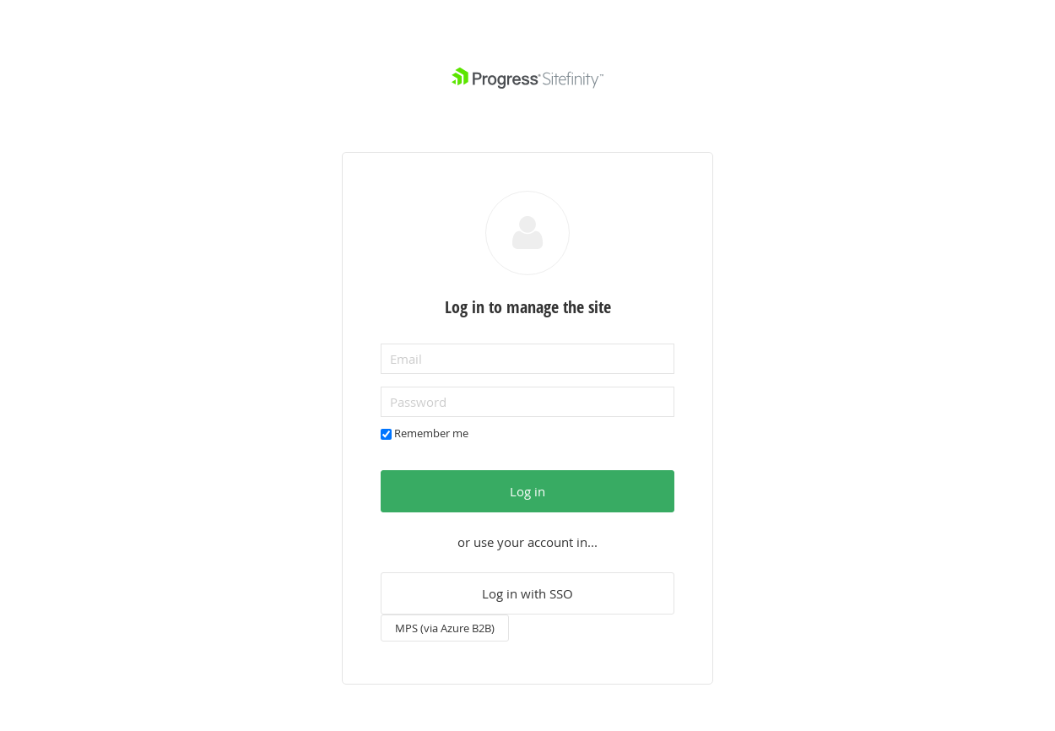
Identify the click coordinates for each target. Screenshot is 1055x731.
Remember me (431, 433)
